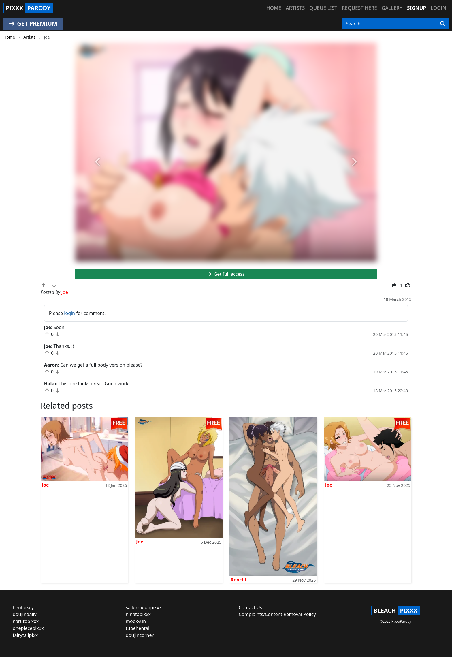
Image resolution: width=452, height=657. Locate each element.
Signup (416, 8)
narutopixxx (26, 621)
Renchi (238, 580)
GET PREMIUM (33, 23)
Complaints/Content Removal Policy (277, 614)
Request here (359, 8)
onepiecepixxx (28, 628)
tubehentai (137, 628)
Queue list (323, 8)
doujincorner (140, 635)
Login (438, 8)
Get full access (225, 274)
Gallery (392, 8)
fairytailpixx (25, 635)
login (69, 313)
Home (273, 8)
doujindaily (25, 614)
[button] (97, 162)
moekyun (136, 621)
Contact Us (250, 607)
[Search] (443, 23)
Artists (295, 8)
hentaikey (23, 607)
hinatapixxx (138, 614)
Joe (45, 485)
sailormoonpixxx (144, 607)
